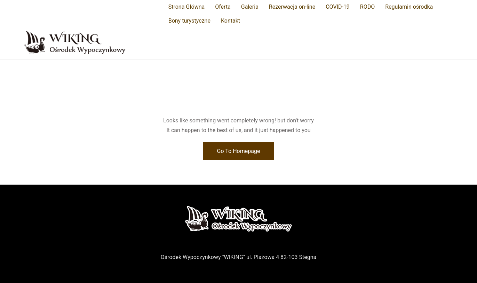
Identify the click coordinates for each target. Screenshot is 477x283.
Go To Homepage (238, 151)
